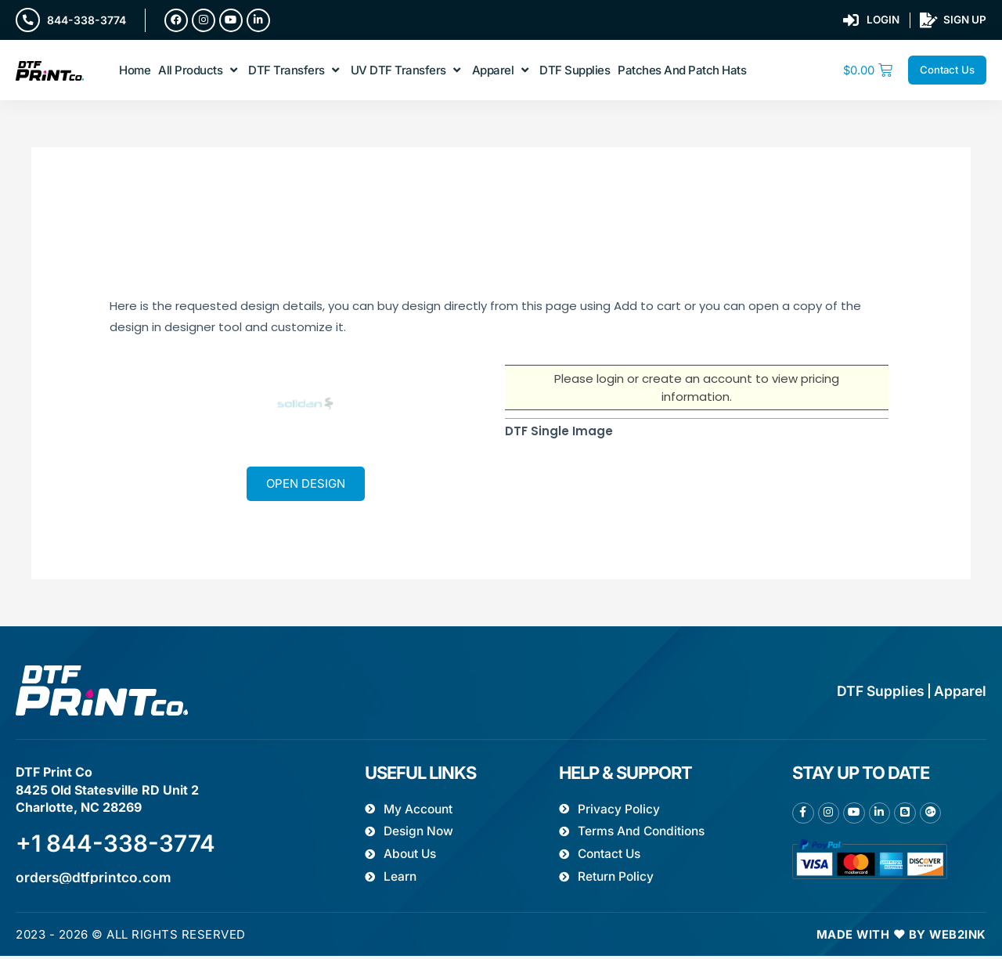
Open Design (305, 485)
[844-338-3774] (28, 20)
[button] (199, 71)
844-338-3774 (87, 20)
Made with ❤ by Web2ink (900, 937)
